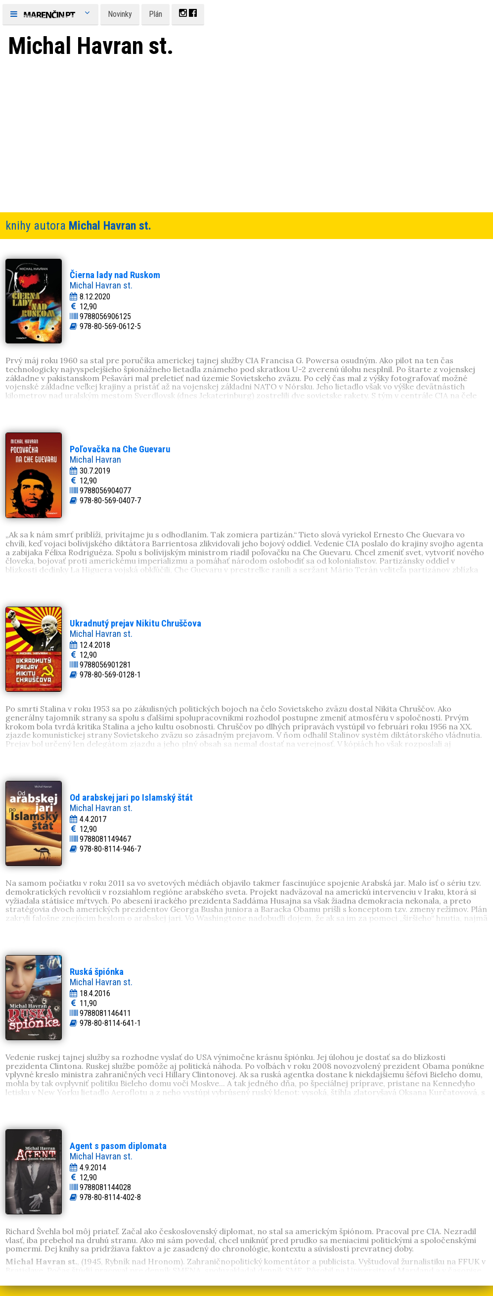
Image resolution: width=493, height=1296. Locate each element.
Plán (155, 14)
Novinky (120, 14)
